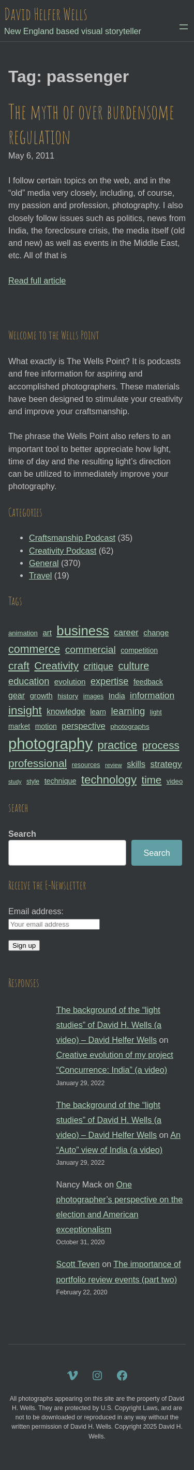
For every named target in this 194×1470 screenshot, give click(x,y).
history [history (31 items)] (67, 696)
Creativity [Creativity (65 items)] (56, 665)
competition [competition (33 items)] (139, 650)
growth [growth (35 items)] (41, 696)
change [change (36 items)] (156, 632)
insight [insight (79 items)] (25, 710)
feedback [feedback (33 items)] (148, 682)
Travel (40, 575)
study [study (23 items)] (14, 781)
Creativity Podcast (62, 550)
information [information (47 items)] (152, 695)
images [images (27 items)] (93, 696)
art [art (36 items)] (46, 632)
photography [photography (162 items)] (50, 743)
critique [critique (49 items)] (98, 666)
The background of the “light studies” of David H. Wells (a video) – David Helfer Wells (109, 1024)
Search (22, 833)
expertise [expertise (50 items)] (109, 681)
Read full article (37, 280)
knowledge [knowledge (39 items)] (66, 711)
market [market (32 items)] (19, 726)
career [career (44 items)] (126, 632)
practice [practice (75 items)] (118, 745)
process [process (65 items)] (161, 745)
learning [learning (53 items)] (128, 711)
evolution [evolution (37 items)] (70, 681)
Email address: (36, 911)
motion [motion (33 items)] (46, 726)
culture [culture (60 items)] (134, 665)
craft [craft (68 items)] (18, 665)
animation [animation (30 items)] (23, 633)
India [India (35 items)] (117, 696)
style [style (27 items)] (32, 781)
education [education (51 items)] (28, 681)
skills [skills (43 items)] (136, 764)
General (43, 563)
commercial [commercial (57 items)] (90, 649)
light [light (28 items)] (156, 712)
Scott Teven (78, 1264)
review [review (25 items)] (113, 765)
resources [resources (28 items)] (86, 765)
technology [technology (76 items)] (109, 779)
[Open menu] (183, 27)
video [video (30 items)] (175, 781)
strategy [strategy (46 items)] (166, 764)
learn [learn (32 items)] (98, 712)
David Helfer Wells (45, 14)
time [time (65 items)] (151, 780)
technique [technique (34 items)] (60, 781)
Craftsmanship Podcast (72, 537)
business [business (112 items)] (82, 630)
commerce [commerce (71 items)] (34, 649)
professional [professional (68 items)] (37, 763)
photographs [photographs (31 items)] (130, 726)
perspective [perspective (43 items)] (83, 725)
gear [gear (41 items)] (16, 695)
